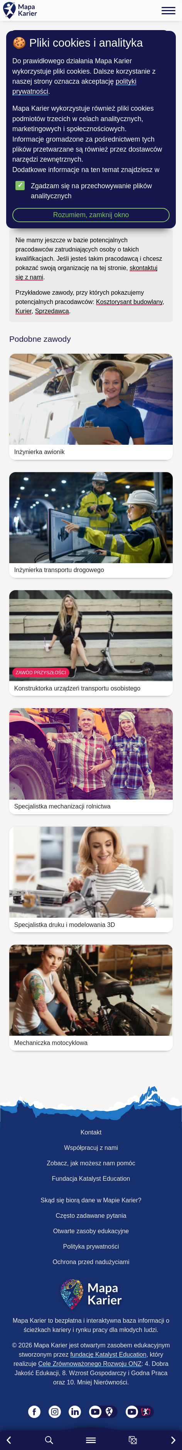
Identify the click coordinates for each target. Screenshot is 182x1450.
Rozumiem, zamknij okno (91, 215)
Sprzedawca (52, 311)
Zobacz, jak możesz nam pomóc (91, 1163)
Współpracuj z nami (91, 1147)
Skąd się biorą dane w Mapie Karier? (90, 1200)
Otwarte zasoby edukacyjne (91, 1231)
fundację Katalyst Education (108, 1354)
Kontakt (91, 1132)
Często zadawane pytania (91, 1215)
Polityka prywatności (91, 1246)
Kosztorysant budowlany (129, 302)
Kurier (23, 311)
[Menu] (168, 10)
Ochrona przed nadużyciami (90, 1262)
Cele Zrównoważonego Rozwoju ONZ (90, 1364)
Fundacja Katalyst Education (91, 1178)
